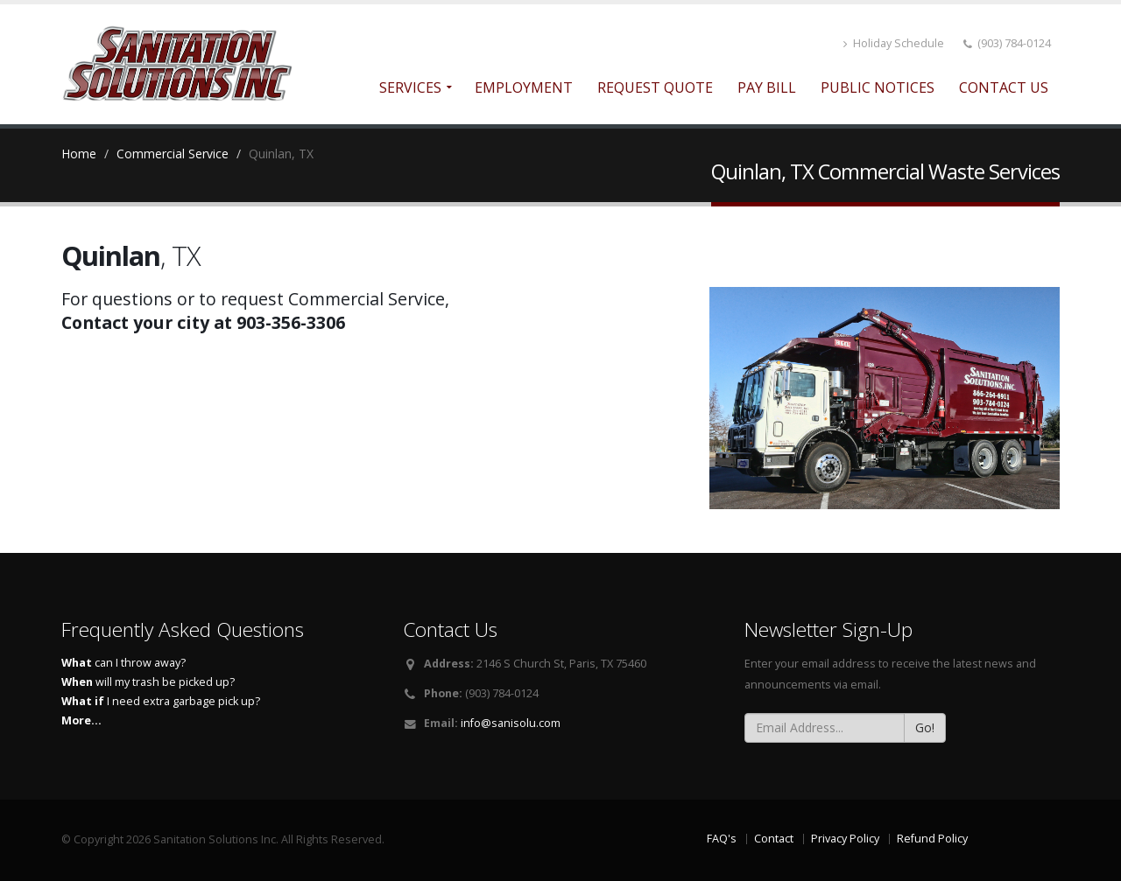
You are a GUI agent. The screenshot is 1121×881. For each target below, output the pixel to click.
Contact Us (1003, 87)
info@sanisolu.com (510, 723)
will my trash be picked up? (148, 682)
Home (78, 153)
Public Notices (877, 87)
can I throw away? (123, 662)
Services (410, 87)
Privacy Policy (845, 838)
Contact (773, 838)
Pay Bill (766, 87)
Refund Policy (932, 838)
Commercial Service (172, 153)
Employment (524, 87)
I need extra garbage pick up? (160, 701)
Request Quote (655, 87)
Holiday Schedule (893, 43)
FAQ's (722, 838)
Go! (924, 727)
